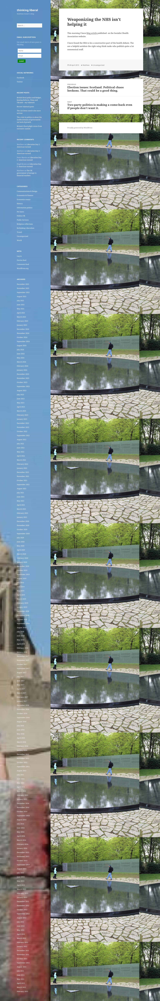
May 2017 (20, 685)
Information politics (24, 208)
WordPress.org (22, 268)
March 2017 (21, 693)
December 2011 (23, 950)
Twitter (20, 82)
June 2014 (20, 828)
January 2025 (22, 325)
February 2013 (22, 893)
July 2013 (20, 873)
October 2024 (22, 337)
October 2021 (22, 480)
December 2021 (23, 472)
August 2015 (21, 771)
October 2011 (22, 959)
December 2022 (23, 423)
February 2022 (22, 464)
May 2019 (20, 591)
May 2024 (20, 358)
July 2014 (20, 824)
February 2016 (22, 746)
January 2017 (22, 701)
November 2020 (23, 525)
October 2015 (22, 762)
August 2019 (21, 578)
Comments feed (23, 264)
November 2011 (23, 954)
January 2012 (22, 946)
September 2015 (23, 766)
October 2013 (22, 860)
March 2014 (21, 840)
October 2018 (22, 619)
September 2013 (23, 865)
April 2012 (21, 934)
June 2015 (20, 779)
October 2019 (22, 570)
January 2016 (22, 750)
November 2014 (23, 807)
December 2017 (23, 656)
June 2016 (20, 730)
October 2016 (22, 713)
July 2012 (20, 922)
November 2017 (23, 660)
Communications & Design (27, 191)
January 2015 (22, 799)
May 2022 (20, 452)
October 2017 (22, 664)
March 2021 (21, 509)
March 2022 (21, 460)
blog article (92, 33)
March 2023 (21, 411)
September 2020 (23, 533)
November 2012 (23, 905)
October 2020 (22, 529)
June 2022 (20, 448)
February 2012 (22, 942)
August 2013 (21, 869)
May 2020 (20, 546)
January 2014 (22, 848)
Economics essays (23, 199)
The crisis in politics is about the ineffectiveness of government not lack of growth (29, 119)
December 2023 (23, 374)
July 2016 (20, 726)
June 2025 (20, 305)
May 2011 (20, 979)
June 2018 (20, 636)
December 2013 (23, 852)
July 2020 (20, 538)
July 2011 (20, 971)
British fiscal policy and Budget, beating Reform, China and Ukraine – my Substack (29, 100)
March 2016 (21, 742)
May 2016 (20, 734)
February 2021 (22, 513)
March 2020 (21, 554)
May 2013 (20, 881)
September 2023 (23, 386)
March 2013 (21, 889)
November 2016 (23, 709)
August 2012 (21, 918)
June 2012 (20, 926)
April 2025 (21, 313)
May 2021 (20, 501)
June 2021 (20, 497)
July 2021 (20, 493)
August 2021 (21, 488)
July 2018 (20, 632)
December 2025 (23, 284)
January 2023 (22, 419)
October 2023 (22, 382)
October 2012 (22, 910)
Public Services (23, 220)
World (19, 240)
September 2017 (23, 668)
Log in (19, 256)
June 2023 (20, 399)
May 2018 (20, 640)
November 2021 (23, 476)
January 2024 (22, 370)
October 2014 (22, 811)
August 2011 (21, 967)
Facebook (20, 78)
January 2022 (22, 468)
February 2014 (22, 844)
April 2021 (21, 505)
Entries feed (21, 260)
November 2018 (23, 615)
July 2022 (20, 444)
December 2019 (23, 566)
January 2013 (22, 897)
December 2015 (23, 754)
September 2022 (23, 435)
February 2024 (22, 366)
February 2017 (22, 697)
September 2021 (23, 484)
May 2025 (20, 309)
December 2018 (23, 611)
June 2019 (20, 587)
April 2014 (21, 836)
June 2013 (20, 877)
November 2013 (23, 856)
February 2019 (22, 603)
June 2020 (20, 542)
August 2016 (21, 721)
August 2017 (21, 672)
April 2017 (21, 689)
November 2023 (23, 378)
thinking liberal (27, 10)
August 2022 (21, 439)
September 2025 (23, 292)
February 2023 (22, 415)
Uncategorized (22, 236)
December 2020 (23, 521)
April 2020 (21, 550)
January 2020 (22, 562)
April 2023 (21, 407)
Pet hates (20, 212)
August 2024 (21, 345)
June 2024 (20, 354)
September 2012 (23, 914)
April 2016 (21, 738)
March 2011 (21, 987)
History (20, 203)
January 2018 (22, 652)
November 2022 (23, 427)
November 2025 (23, 288)
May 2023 (20, 403)
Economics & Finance (25, 195)
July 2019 (20, 582)
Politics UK (21, 216)
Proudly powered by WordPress (79, 128)
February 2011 (22, 991)
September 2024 (23, 341)
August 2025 (21, 296)
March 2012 (21, 938)
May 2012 (20, 930)
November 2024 (23, 333)
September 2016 (23, 717)
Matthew (86, 65)
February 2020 (22, 558)
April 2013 (21, 885)
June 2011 (20, 975)
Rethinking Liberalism (25, 228)
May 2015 (20, 783)
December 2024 (23, 329)
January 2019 (22, 607)
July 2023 (20, 394)
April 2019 (21, 595)
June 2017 (20, 681)
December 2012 (23, 901)
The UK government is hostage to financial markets (26, 173)
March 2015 (21, 791)
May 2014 (20, 832)
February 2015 (22, 795)
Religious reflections (25, 224)
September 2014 (23, 815)
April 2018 (21, 644)
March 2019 (21, 599)
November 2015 (23, 758)
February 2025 (22, 321)
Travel (19, 232)
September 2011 (23, 963)
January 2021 (22, 517)
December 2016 (23, 705)
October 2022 (22, 431)
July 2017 (20, 677)
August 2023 (21, 390)
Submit (21, 61)
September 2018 (23, 623)
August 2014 (21, 820)
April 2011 (21, 983)
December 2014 (23, 803)
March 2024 (21, 362)
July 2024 (20, 349)
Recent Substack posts (25, 106)
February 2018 (22, 648)
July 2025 (20, 300)
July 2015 (20, 775)
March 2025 (21, 317)
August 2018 (21, 627)
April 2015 (21, 787)
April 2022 (21, 456)
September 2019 (23, 574)
